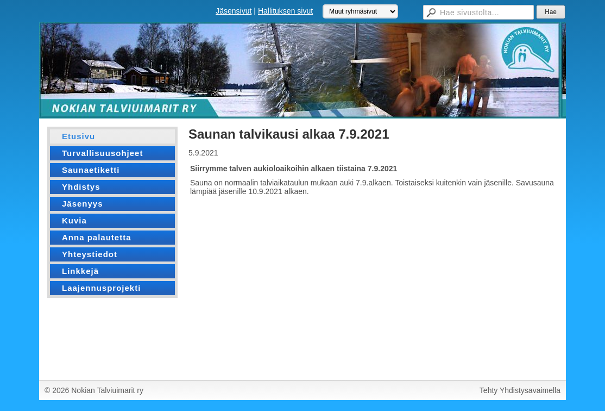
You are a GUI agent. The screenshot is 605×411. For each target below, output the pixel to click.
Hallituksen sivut (285, 11)
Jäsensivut (233, 11)
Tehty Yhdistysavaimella (520, 390)
